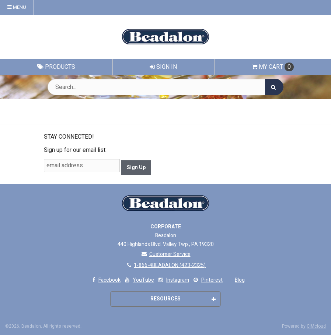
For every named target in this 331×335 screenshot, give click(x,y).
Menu (16, 7)
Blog (240, 280)
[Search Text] (165, 87)
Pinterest (207, 280)
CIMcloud (316, 326)
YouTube (138, 280)
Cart (273, 67)
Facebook (105, 280)
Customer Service (166, 254)
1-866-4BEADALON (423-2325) (165, 265)
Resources (183, 299)
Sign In (163, 67)
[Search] (274, 87)
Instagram (173, 280)
